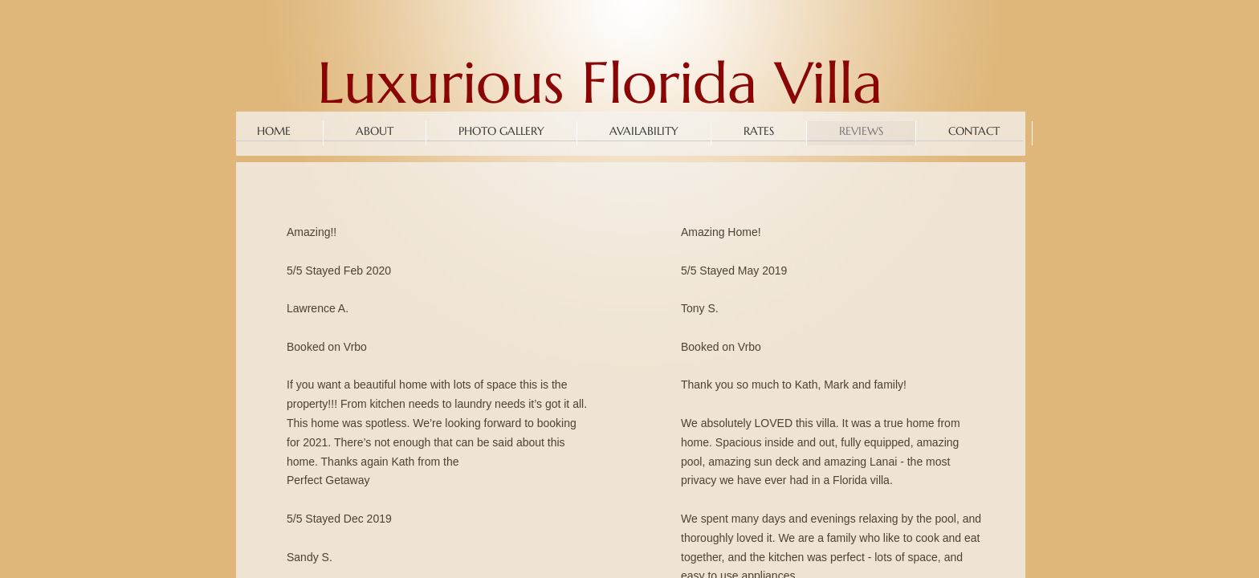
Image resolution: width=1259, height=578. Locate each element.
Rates (759, 131)
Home (274, 131)
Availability (643, 131)
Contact (974, 131)
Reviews (861, 131)
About (374, 131)
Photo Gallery (501, 131)
